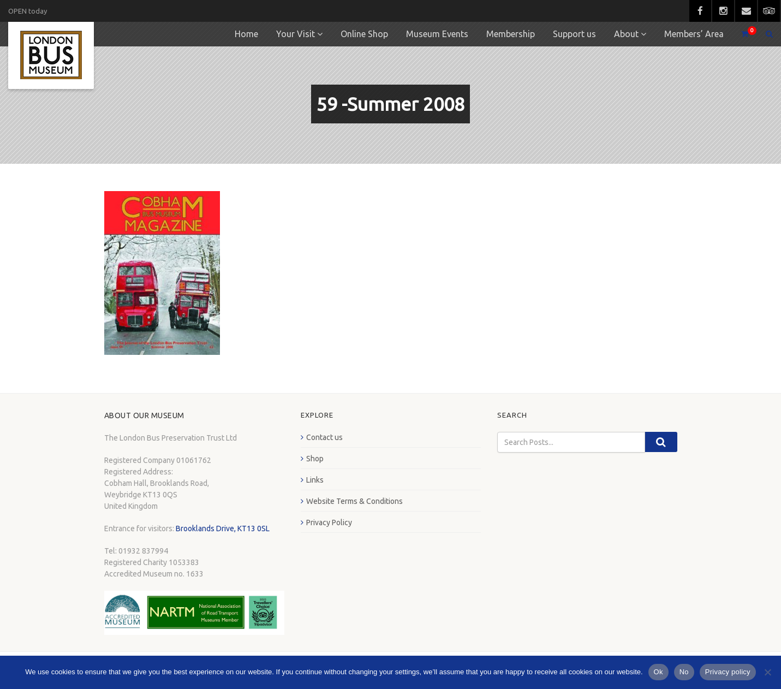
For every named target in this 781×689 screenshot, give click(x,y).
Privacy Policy (329, 522)
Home (246, 34)
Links (315, 480)
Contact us (324, 437)
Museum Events (437, 34)
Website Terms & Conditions (354, 501)
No (684, 672)
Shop (315, 458)
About (626, 34)
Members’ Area (694, 34)
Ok (658, 672)
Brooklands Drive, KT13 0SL (223, 528)
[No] (767, 672)
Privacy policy (727, 672)
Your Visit (295, 34)
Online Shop (364, 34)
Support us (574, 34)
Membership (510, 34)
